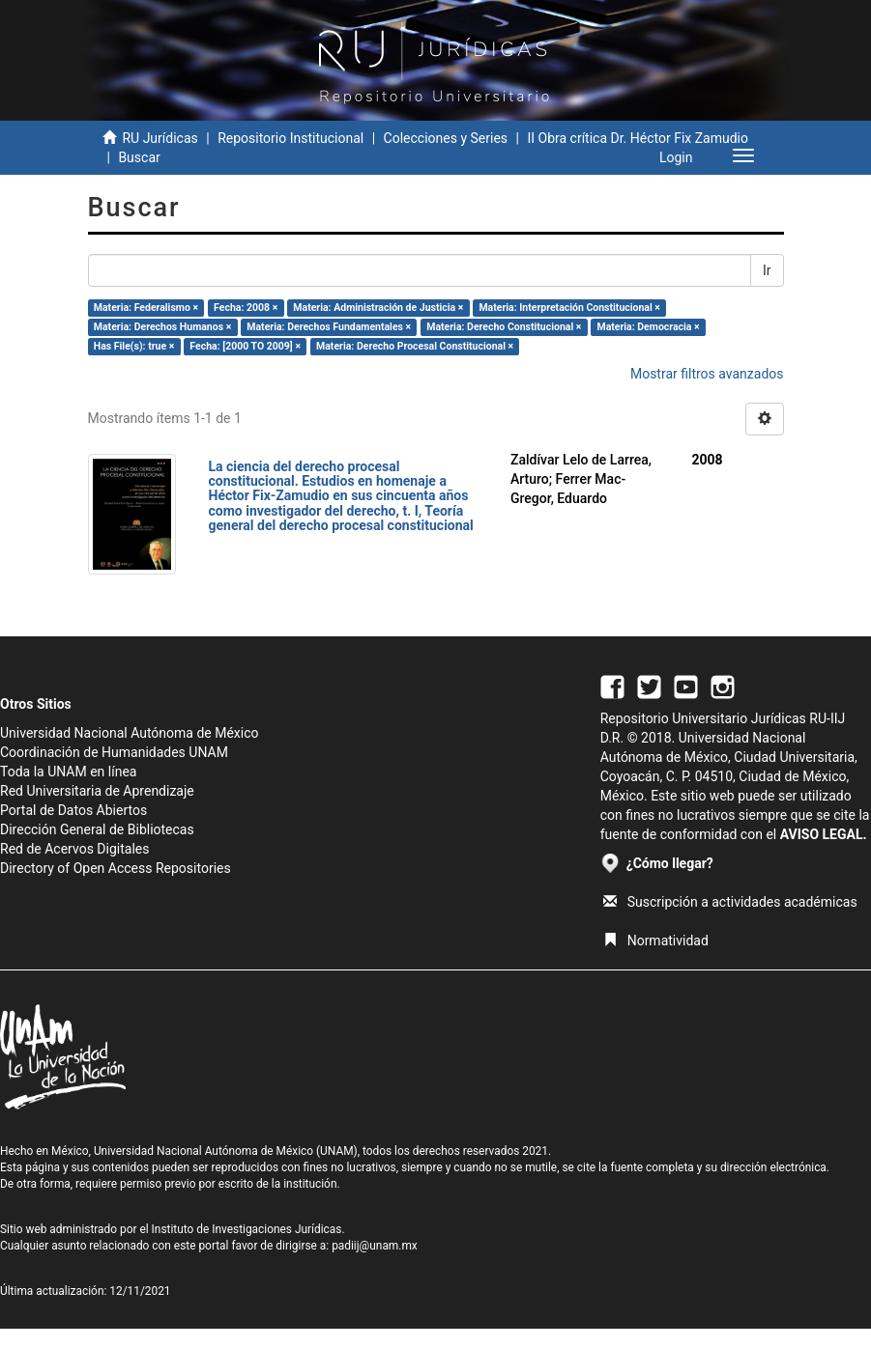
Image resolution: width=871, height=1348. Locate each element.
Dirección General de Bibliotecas (97, 829)
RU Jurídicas (159, 138)
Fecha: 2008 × (245, 307)
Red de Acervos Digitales (74, 849)
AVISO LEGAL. (823, 834)
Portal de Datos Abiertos (73, 810)
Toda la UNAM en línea (68, 771)
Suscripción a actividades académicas (730, 902)
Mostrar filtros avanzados (707, 373)
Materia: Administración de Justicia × (378, 307)
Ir (767, 270)
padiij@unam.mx (375, 1245)
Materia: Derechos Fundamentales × (329, 327)
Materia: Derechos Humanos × (162, 327)
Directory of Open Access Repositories (115, 868)
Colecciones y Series (446, 138)
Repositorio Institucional (290, 138)
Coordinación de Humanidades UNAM (114, 752)
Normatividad (656, 940)
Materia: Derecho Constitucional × (503, 327)
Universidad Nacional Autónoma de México (129, 733)
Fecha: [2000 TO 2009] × (245, 346)
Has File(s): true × (134, 346)
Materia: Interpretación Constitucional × (569, 307)
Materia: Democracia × (647, 327)
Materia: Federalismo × (146, 307)
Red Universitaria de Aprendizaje (97, 791)
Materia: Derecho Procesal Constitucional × (414, 346)
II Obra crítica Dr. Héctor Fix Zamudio (637, 138)
